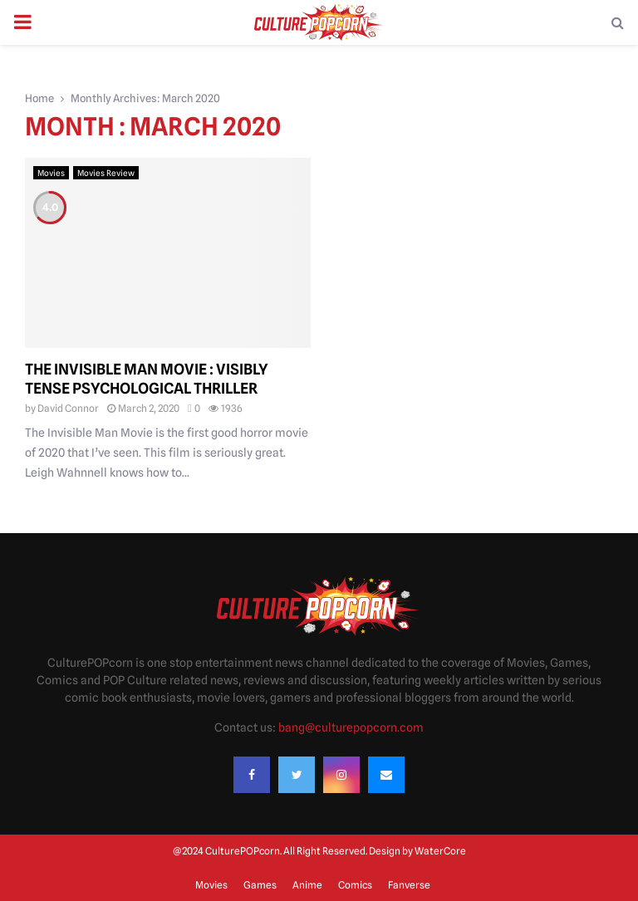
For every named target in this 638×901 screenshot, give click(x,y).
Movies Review (106, 173)
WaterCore (440, 851)
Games (260, 885)
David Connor (68, 408)
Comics (355, 885)
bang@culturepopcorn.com (351, 727)
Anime (307, 885)
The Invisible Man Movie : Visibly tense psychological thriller (146, 378)
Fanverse (409, 885)
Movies (51, 173)
